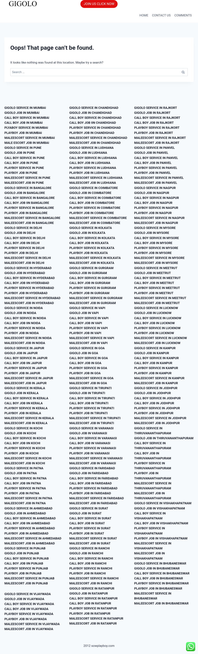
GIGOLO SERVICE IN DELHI (23, 228)
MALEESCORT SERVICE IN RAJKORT (160, 138)
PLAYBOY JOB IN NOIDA (21, 333)
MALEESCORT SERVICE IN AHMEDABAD (32, 538)
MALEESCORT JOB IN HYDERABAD (29, 303)
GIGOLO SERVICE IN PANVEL (154, 148)
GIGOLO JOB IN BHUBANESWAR (157, 568)
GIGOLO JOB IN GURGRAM (88, 273)
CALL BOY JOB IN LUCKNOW (154, 323)
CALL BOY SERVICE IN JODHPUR (157, 398)
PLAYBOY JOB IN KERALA (22, 413)
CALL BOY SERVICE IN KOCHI (25, 438)
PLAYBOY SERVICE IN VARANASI (92, 448)
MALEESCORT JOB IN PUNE (24, 183)
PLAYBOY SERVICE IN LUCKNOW (157, 328)
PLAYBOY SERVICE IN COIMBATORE (95, 208)
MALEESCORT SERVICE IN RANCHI (94, 578)
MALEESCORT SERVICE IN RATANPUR (96, 618)
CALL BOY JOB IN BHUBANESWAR (158, 578)
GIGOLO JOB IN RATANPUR (88, 593)
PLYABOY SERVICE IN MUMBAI (26, 127)
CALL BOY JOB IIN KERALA (23, 403)
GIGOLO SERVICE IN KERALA (24, 388)
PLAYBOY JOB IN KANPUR (153, 373)
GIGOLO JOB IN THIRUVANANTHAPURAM (163, 438)
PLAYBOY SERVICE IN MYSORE (156, 248)
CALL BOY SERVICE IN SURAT (90, 518)
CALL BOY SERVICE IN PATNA (25, 478)
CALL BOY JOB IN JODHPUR (154, 403)
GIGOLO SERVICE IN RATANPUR (91, 588)
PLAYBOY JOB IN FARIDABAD (90, 493)
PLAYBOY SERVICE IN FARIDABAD (93, 488)
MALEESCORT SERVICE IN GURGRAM (95, 298)
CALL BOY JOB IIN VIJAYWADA (26, 609)
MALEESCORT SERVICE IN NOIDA (28, 338)
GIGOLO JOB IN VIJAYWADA (24, 599)
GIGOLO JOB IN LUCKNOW (153, 313)
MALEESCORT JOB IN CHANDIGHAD (95, 143)
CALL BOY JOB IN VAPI (85, 323)
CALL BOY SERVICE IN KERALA (26, 398)
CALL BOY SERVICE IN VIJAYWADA (29, 604)
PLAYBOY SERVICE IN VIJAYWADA (28, 614)
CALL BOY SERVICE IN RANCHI (91, 558)
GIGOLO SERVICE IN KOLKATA (90, 228)
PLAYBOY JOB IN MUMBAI (23, 133)
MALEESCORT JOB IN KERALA (25, 423)
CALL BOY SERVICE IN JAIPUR (25, 358)
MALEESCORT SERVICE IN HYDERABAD (32, 298)
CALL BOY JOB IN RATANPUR (90, 603)
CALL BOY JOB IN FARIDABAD (90, 483)
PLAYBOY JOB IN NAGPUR (153, 213)
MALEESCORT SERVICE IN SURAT (93, 538)
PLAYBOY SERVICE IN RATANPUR (93, 608)
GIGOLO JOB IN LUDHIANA (88, 153)
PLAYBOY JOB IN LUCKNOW (154, 333)
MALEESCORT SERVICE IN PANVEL (159, 178)
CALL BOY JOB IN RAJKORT (154, 123)
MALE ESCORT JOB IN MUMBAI (26, 143)
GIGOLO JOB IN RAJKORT (152, 113)
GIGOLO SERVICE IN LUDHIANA (91, 148)
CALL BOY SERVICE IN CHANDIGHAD (95, 118)
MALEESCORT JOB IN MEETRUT (157, 303)
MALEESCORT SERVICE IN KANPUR (159, 378)
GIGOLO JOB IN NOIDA (20, 313)
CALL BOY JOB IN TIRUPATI (88, 403)
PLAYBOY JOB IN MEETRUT (153, 293)
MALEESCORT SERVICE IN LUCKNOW (160, 338)
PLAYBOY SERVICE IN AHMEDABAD (29, 528)
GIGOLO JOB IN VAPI (84, 313)
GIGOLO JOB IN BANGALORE (24, 193)
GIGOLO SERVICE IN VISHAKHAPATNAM (162, 503)
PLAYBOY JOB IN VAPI (85, 333)
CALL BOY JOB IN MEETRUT (154, 283)
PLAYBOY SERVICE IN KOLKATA (91, 248)
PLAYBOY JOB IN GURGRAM (89, 293)
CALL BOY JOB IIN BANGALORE (26, 203)
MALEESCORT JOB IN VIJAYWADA (28, 629)
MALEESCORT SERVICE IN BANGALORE (32, 218)
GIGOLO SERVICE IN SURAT (88, 508)
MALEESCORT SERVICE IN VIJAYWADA (32, 624)
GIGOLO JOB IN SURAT (85, 513)
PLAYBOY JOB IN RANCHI (87, 573)
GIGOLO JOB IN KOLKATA (87, 233)
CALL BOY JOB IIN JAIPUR (23, 363)
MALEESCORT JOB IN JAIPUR (25, 383)
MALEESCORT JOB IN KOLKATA (91, 263)
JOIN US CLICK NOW (99, 4)
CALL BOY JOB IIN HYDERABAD (26, 283)
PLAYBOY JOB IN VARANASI (89, 453)
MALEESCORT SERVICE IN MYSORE (159, 258)
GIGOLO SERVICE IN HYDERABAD (28, 268)
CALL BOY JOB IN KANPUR (153, 363)
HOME (143, 15)
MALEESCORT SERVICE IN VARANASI (96, 458)
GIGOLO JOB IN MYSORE (151, 233)
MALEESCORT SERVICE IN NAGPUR (159, 218)
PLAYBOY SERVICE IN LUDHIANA (92, 168)
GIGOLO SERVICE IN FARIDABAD (92, 468)
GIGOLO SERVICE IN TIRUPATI (90, 388)
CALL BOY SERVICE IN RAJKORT (157, 118)
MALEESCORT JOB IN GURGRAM (92, 303)
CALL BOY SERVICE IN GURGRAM (93, 278)
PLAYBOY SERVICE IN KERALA (26, 408)
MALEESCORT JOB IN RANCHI (90, 583)
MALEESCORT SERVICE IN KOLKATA (95, 258)
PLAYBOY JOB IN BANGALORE (25, 213)
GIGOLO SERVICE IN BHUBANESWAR (160, 563)
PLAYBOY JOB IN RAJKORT (153, 133)
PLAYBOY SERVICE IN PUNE (24, 168)
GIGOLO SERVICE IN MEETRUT (155, 268)
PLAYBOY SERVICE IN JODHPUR (157, 408)
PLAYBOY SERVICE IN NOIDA (24, 328)
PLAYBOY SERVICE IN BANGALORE (29, 208)
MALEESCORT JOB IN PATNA (25, 503)
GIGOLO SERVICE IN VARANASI (91, 428)
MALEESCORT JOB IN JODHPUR (157, 423)
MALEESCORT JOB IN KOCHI (24, 463)
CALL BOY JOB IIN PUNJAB (23, 563)
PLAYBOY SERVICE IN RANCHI (90, 568)
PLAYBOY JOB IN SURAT (86, 533)
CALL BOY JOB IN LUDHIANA (89, 163)
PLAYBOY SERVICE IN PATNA (25, 488)
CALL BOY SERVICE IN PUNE (24, 158)
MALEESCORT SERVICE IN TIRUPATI (95, 418)
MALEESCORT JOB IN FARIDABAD (93, 503)
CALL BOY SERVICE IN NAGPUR (156, 198)
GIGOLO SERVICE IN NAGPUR (155, 188)
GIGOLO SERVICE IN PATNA (23, 468)
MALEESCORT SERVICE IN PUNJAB (29, 578)
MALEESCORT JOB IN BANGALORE (29, 223)
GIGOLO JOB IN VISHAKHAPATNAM (159, 508)
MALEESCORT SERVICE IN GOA (91, 378)
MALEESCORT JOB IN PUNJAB (26, 583)
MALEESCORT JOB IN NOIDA (24, 343)
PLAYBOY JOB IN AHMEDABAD (26, 533)
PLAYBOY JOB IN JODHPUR (153, 413)
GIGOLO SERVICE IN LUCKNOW (156, 308)
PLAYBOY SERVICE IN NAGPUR (156, 208)
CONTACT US (161, 15)
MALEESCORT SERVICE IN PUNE (27, 178)
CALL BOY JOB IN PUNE (21, 163)
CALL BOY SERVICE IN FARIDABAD (93, 478)
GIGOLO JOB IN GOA (83, 353)
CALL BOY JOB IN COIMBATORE (92, 203)
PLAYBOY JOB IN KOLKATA (88, 253)
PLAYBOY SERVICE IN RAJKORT (156, 127)
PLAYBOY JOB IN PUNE (20, 173)
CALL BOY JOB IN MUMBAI (23, 123)
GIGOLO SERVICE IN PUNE (22, 148)
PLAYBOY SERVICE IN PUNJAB (26, 568)
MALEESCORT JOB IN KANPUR (156, 383)
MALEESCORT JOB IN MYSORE (156, 263)
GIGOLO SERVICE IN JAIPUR (24, 348)
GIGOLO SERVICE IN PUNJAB (24, 548)
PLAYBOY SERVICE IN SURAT (90, 528)
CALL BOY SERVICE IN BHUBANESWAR (161, 573)
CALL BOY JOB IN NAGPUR (153, 203)
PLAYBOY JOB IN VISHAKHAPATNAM (160, 538)
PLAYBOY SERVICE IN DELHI (24, 248)
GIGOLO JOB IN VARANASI (88, 433)
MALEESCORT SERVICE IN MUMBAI (29, 138)
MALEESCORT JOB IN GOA (88, 383)
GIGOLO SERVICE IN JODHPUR (155, 388)
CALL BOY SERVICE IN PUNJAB (26, 558)
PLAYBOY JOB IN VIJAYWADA (25, 619)
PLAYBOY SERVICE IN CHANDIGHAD (95, 127)
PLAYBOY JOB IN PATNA (21, 493)
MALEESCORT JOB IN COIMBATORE (94, 223)
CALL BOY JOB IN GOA (85, 363)
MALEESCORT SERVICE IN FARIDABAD (96, 498)
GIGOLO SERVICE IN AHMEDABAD (28, 508)
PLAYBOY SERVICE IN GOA (88, 368)
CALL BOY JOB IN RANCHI (88, 563)
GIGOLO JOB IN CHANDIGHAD (90, 113)
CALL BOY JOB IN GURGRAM (89, 283)
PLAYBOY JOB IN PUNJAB (22, 573)
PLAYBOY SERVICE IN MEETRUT (157, 288)
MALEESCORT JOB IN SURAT (90, 543)
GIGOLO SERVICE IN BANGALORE (28, 188)
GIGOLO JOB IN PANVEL (151, 153)
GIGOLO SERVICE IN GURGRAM (91, 268)
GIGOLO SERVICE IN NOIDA (23, 308)
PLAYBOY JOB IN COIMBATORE (91, 213)
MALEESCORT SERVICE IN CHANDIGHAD (98, 138)
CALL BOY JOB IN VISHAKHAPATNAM (161, 523)
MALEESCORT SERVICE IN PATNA (28, 498)
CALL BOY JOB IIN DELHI (22, 243)
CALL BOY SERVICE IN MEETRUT (157, 278)
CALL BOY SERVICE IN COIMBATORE (95, 198)
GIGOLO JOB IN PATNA (20, 473)
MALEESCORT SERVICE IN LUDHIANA (96, 178)
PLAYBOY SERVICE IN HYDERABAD (29, 288)
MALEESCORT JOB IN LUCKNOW (157, 343)
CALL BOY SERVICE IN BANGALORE (29, 198)
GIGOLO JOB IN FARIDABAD (89, 473)
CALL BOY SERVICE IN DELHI (24, 238)
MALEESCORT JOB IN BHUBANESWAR (161, 603)
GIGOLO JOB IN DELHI (20, 233)
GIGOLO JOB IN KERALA (21, 393)
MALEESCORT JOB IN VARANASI (92, 463)
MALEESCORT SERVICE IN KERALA (29, 418)
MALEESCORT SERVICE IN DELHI (27, 258)
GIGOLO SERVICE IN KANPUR (155, 348)
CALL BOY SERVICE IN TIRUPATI (92, 398)
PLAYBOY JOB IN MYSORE (153, 253)
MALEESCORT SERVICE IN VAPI (91, 338)
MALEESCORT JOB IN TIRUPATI (91, 423)
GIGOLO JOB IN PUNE (19, 153)
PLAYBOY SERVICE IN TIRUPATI (91, 408)
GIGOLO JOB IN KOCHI (20, 433)
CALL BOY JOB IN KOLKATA (89, 243)
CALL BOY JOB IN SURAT (87, 523)
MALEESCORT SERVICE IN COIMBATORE (98, 218)
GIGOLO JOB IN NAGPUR (151, 193)
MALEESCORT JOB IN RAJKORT (156, 143)
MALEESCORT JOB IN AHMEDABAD (29, 543)
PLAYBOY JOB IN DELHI (21, 253)
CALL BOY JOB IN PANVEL (152, 163)
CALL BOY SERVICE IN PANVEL (156, 158)
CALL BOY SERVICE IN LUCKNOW (157, 318)
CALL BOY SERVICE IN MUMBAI (26, 118)
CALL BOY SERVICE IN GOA (88, 358)
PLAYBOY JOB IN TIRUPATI (88, 413)
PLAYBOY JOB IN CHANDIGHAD (91, 133)
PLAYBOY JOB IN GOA (85, 373)
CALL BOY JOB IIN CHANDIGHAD (92, 123)
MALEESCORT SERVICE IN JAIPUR (28, 378)
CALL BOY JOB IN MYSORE (153, 243)
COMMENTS (183, 15)
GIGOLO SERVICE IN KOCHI (23, 428)
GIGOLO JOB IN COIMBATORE (90, 193)
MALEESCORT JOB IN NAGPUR (156, 223)
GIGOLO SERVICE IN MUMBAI (25, 108)
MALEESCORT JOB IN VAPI (88, 343)
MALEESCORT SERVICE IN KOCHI (28, 458)
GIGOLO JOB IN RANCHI (86, 553)
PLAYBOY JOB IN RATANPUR (89, 613)
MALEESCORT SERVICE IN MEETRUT (160, 298)
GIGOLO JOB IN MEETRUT (152, 273)
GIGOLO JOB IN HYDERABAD (24, 273)
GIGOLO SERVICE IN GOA (87, 348)
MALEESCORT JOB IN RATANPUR (93, 623)
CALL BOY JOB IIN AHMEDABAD (27, 523)
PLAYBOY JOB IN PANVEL (152, 173)
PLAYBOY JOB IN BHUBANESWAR (158, 588)
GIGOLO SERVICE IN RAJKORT (155, 108)
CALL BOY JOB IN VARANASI (89, 443)
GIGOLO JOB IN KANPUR (151, 353)
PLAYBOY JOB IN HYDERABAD (25, 293)
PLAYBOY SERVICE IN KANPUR (156, 368)
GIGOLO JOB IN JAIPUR (21, 353)
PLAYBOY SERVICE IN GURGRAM (92, 288)
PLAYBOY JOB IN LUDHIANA (89, 173)
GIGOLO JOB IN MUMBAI (21, 113)
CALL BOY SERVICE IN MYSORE (156, 238)
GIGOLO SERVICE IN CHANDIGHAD (93, 108)
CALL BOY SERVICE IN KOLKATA (92, 238)
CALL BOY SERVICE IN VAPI (89, 318)
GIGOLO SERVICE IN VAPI (87, 308)
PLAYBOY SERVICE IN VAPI (88, 328)
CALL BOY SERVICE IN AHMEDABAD (30, 518)
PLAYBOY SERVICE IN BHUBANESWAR (161, 583)
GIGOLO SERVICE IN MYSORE (155, 228)
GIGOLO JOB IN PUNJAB (21, 553)
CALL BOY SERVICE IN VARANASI (93, 438)
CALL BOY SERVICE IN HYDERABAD (29, 278)
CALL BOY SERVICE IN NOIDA (25, 318)
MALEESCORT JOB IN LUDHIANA (92, 183)
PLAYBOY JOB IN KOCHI (21, 453)
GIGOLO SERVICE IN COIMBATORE (93, 188)
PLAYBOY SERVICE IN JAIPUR (25, 368)
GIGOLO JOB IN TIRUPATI (87, 393)
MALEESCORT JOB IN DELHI (24, 263)
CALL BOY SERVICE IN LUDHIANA (93, 158)
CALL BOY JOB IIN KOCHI (22, 443)
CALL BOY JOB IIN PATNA (22, 483)
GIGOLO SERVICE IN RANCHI (89, 548)
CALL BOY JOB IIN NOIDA (22, 323)
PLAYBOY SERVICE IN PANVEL (155, 168)
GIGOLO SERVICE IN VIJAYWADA (27, 594)
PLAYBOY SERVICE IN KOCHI (24, 448)
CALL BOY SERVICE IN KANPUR (156, 358)
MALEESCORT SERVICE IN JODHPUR (160, 418)
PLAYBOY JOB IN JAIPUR (22, 373)
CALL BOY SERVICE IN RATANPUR (93, 598)
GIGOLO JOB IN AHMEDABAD (25, 513)
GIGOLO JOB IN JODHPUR (152, 393)
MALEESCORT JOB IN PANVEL (155, 183)
